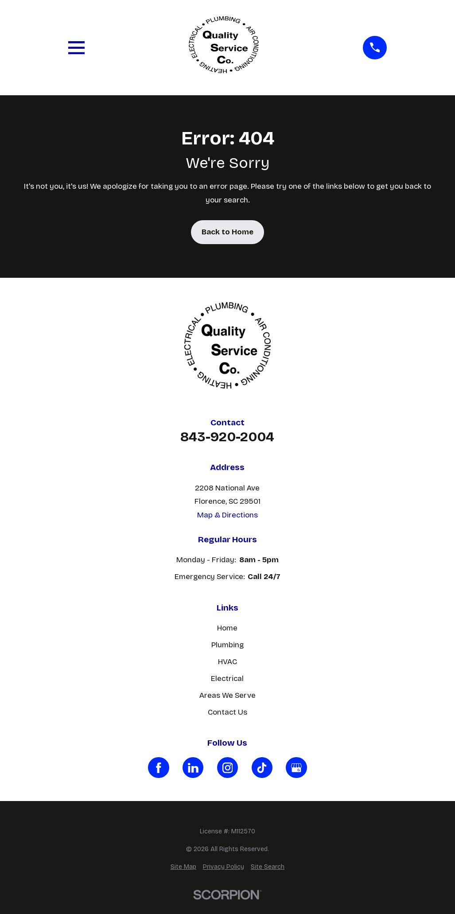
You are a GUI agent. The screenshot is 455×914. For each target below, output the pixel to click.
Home (227, 628)
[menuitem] (183, 867)
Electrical (227, 678)
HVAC (227, 661)
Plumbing (227, 645)
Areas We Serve (227, 695)
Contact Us (227, 712)
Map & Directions (227, 515)
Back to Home (227, 232)
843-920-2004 (227, 436)
